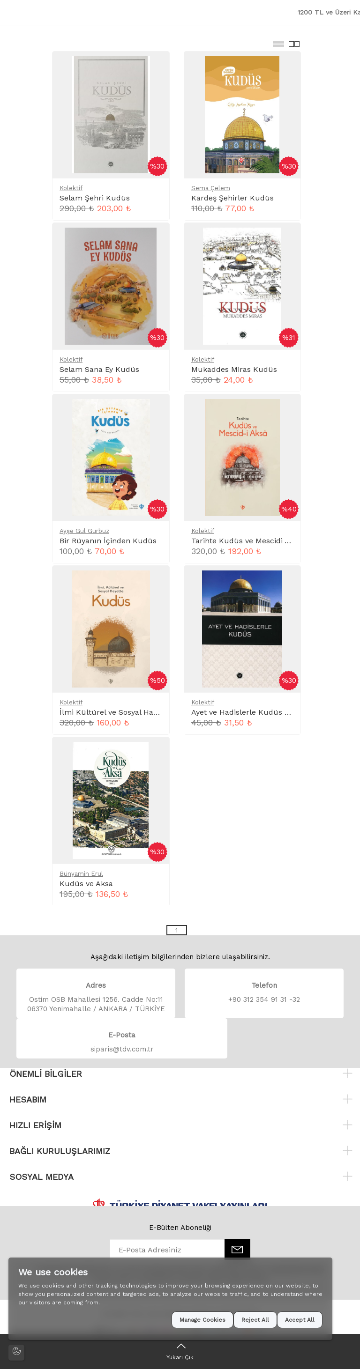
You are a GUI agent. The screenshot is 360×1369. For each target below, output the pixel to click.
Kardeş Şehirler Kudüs (232, 197)
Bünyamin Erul (81, 873)
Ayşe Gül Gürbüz (84, 530)
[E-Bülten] (237, 1249)
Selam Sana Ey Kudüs (99, 369)
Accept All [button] (300, 1320)
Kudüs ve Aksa (86, 883)
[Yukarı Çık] (180, 1351)
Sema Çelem (210, 188)
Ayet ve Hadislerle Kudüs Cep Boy (252, 712)
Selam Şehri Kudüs (95, 197)
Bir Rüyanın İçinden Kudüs (108, 540)
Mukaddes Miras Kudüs (234, 369)
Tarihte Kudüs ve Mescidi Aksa (246, 540)
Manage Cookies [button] (202, 1320)
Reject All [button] (255, 1320)
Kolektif (71, 188)
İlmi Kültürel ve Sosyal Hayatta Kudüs (128, 712)
